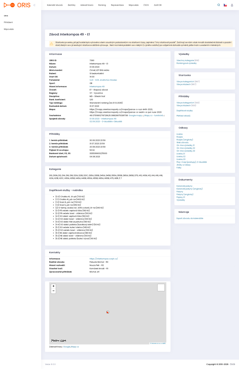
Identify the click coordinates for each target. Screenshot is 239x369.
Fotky (179, 167)
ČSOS (232, 364)
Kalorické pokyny (184, 186)
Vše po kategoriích (185, 81)
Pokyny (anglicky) (185, 194)
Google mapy (135, 115)
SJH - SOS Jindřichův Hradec (103, 80)
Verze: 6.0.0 (50, 364)
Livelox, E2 (181, 156)
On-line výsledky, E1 (186, 145)
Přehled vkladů (183, 115)
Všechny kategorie (185, 60)
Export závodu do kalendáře (190, 218)
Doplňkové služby (185, 110)
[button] (107, 311)
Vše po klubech (184, 84)
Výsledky (181, 200)
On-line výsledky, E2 (186, 148)
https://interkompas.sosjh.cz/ (104, 258)
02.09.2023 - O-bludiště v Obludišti (106, 121)
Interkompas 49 (97, 86)
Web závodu (183, 142)
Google (66, 346)
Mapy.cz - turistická (153, 115)
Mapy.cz (75, 346)
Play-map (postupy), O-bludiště (192, 162)
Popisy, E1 (181, 197)
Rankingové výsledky (187, 63)
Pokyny (180, 191)
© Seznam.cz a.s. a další (158, 343)
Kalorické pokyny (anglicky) (190, 188)
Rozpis (180, 137)
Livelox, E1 (181, 153)
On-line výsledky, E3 (186, 151)
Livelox (180, 134)
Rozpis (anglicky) (185, 139)
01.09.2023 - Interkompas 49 (103, 118)
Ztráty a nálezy (184, 165)
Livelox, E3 (181, 159)
